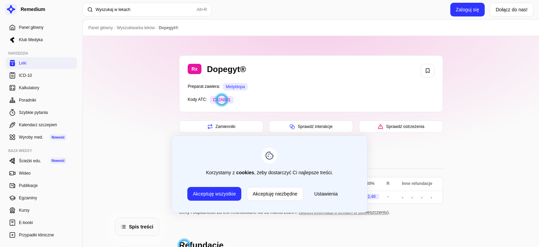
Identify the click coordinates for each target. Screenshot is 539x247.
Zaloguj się (467, 9)
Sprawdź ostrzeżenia (400, 126)
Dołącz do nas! (512, 9)
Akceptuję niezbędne (275, 194)
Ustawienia (326, 194)
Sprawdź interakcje (310, 126)
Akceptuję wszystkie (214, 194)
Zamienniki (221, 126)
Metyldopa (235, 86)
